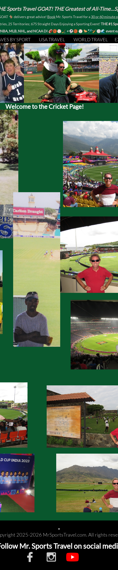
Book (51, 17)
